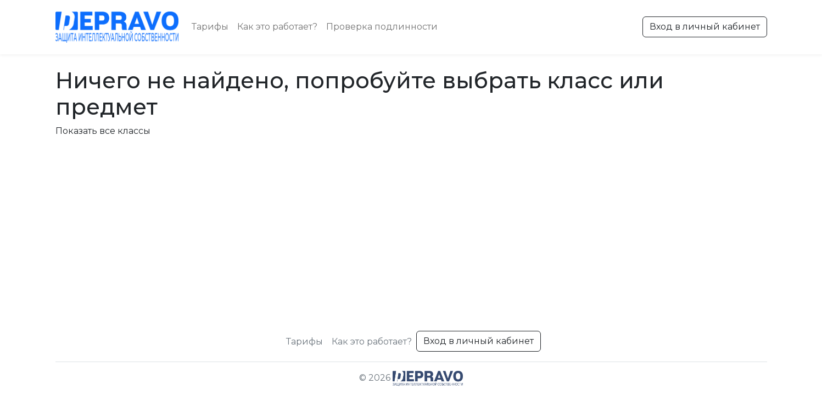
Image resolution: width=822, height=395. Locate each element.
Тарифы (210, 26)
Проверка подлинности (382, 26)
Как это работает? (277, 26)
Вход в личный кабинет (705, 26)
